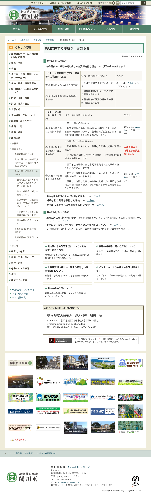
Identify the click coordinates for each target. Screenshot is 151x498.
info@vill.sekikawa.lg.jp (68, 482)
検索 (143, 3)
